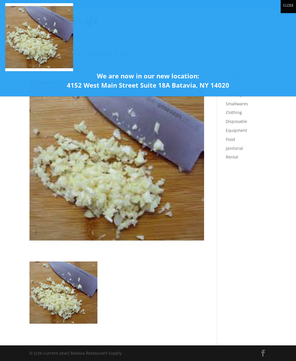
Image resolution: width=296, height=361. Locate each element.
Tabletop (234, 94)
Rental (232, 157)
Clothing (234, 112)
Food (230, 139)
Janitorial (234, 148)
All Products (237, 86)
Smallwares (237, 103)
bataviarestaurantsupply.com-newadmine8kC (79, 64)
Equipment (236, 130)
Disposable (236, 121)
